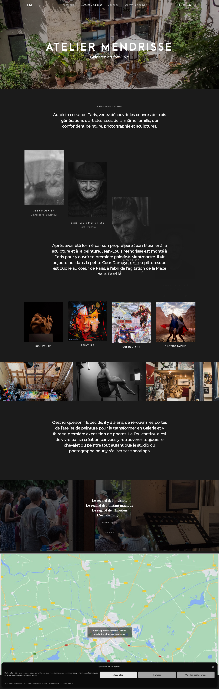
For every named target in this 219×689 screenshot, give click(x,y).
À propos (113, 5)
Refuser (157, 675)
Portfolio (69, 5)
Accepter (118, 675)
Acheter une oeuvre (136, 5)
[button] (213, 666)
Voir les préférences (195, 675)
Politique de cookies (13, 683)
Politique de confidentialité (35, 683)
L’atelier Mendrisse (91, 5)
